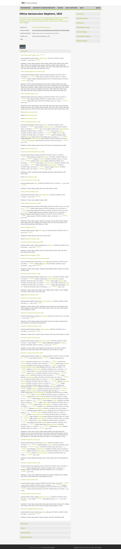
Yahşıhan (34, 388)
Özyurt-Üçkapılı (42, 418)
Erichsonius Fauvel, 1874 (30, 148)
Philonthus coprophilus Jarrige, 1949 (30, 439)
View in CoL (42, 54)
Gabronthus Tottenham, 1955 (31, 238)
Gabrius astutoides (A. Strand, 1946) (30, 180)
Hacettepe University (49, 127)
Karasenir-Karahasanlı (37, 414)
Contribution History (83, 36)
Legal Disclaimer (98, 547)
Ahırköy (23, 381)
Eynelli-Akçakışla (36, 138)
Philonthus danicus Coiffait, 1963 (29, 479)
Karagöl (37, 371)
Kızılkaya (23, 361)
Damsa (41, 230)
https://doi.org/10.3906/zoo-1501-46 (41, 27)
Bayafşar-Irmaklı (40, 448)
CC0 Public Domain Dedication (48, 547)
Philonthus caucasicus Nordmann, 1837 (31, 326)
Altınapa (44, 261)
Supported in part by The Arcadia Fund (82, 547)
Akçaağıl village (39, 396)
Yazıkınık (37, 394)
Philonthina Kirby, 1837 (31, 115)
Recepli (59, 426)
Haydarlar (46, 157)
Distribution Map (82, 18)
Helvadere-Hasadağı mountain (29, 367)
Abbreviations (25, 532)
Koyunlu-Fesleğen (52, 164)
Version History (82, 32)
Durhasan (27, 375)
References (24, 523)
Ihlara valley (43, 316)
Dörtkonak (42, 159)
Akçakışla (63, 342)
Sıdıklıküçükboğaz (64, 129)
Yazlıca (55, 400)
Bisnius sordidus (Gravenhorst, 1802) (30, 121)
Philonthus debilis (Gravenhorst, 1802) (31, 493)
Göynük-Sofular (36, 369)
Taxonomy (80, 14)
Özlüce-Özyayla (45, 329)
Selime (41, 356)
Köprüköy (42, 161)
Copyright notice (26, 537)
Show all (22, 47)
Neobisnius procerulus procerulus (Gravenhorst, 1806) (35, 258)
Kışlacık (33, 373)
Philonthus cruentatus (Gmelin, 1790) (30, 462)
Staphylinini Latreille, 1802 (30, 112)
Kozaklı (39, 412)
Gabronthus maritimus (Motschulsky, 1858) (32, 242)
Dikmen (45, 125)
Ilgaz (36, 183)
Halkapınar (59, 133)
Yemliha (35, 386)
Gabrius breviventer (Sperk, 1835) (29, 191)
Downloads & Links (83, 27)
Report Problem (82, 41)
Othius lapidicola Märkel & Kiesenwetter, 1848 (33, 71)
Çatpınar (44, 422)
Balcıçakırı (50, 245)
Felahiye (23, 385)
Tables (23, 528)
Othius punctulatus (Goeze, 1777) (29, 93)
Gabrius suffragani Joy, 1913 (28, 227)
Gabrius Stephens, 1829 (30, 177)
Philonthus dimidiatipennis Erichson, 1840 (32, 508)
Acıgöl (44, 406)
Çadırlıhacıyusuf (43, 58)
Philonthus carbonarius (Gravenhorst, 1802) (32, 312)
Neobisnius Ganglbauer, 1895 (32, 255)
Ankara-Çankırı (30, 377)
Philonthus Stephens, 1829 (31, 294)
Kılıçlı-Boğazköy (31, 140)
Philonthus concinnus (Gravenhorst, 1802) (32, 352)
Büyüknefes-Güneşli (52, 424)
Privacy (92, 547)
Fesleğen (39, 420)
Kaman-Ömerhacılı (49, 163)
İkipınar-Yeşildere (46, 404)
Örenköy (56, 167)
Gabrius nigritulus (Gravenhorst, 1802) (31, 203)
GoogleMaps (37, 59)
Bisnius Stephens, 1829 (30, 118)
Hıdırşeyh (49, 444)
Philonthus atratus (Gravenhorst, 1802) (31, 298)
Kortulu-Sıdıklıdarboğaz (53, 278)
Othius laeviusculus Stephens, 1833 (30, 55)
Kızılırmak (29, 136)
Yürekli (67, 282)
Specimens (80, 23)
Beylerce (61, 130)
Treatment (24, 51)
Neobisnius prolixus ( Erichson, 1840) (30, 273)
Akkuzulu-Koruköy (31, 390)
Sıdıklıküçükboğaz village (47, 398)
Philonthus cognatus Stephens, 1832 (30, 337)
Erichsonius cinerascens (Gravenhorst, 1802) (32, 151)
